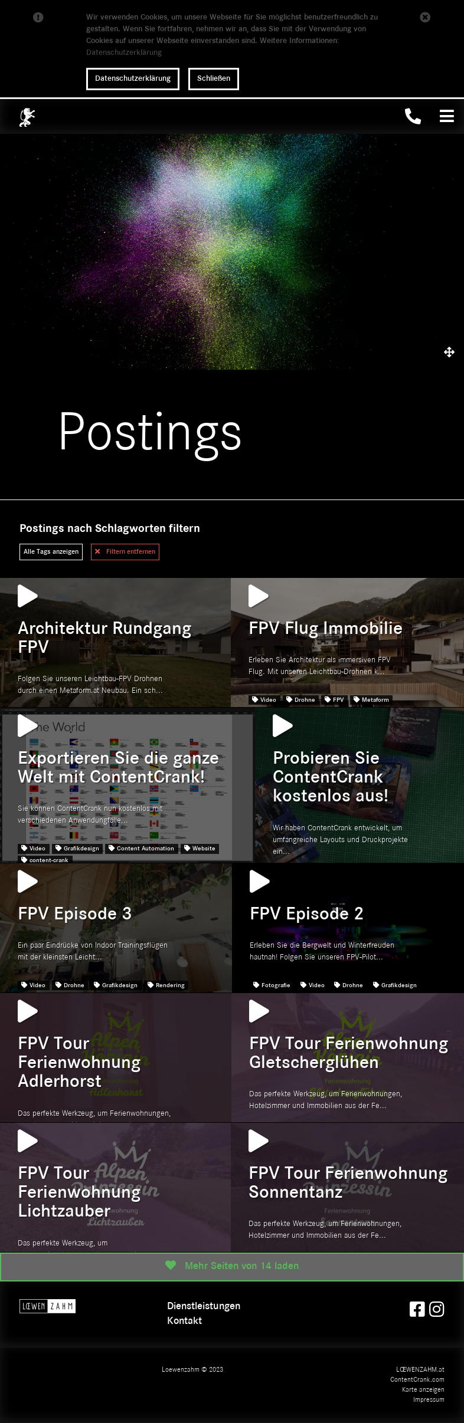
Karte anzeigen (423, 1390)
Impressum (429, 1400)
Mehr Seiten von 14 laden (232, 1265)
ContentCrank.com (417, 1380)
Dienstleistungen (203, 1306)
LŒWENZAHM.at (420, 1370)
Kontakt (184, 1321)
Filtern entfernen (125, 551)
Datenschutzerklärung (124, 53)
